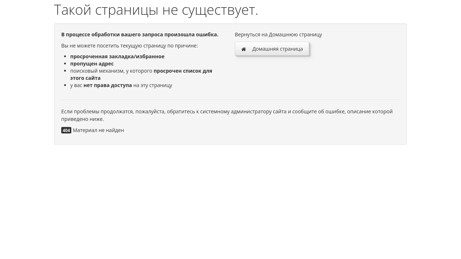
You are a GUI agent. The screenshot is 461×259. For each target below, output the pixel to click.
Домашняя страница (272, 48)
